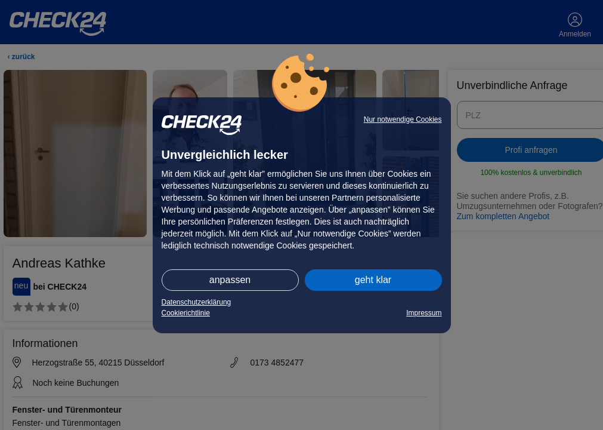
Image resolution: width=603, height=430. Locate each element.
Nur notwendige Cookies (403, 119)
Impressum (423, 313)
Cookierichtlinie (186, 313)
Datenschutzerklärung (196, 302)
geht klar (373, 280)
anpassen (230, 280)
